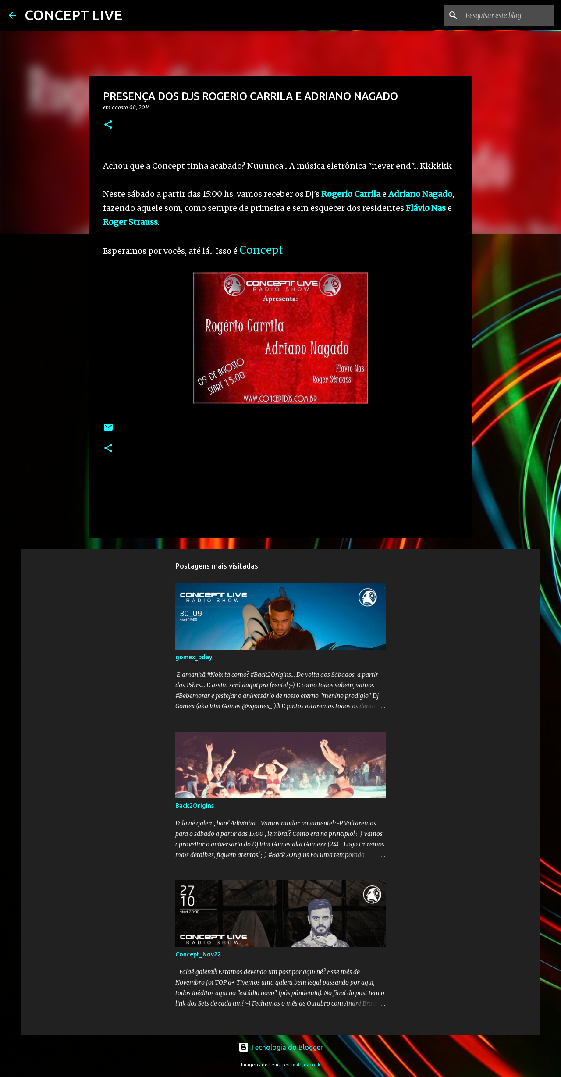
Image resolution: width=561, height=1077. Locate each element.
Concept (261, 250)
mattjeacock (305, 1064)
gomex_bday (193, 657)
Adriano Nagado (420, 194)
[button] (108, 125)
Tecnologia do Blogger (280, 1047)
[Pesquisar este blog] (508, 15)
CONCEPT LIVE (73, 15)
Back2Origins (194, 805)
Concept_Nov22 (198, 954)
